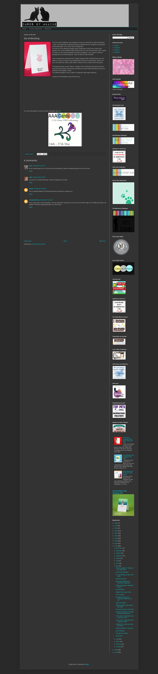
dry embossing (120, 589)
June (117, 563)
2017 (116, 546)
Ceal (30, 166)
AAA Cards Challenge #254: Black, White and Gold (128, 440)
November (119, 550)
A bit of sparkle (120, 594)
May (117, 566)
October (118, 553)
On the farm (119, 636)
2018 (116, 543)
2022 (116, 533)
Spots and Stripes (121, 603)
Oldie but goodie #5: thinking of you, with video (124, 568)
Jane (30, 177)
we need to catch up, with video (125, 609)
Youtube (116, 45)
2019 (116, 541)
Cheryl (31, 188)
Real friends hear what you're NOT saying (128, 473)
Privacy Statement (35, 29)
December (119, 548)
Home (24, 29)
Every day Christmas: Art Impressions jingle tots (123, 582)
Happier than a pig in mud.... (124, 592)
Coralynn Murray (34, 200)
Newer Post (28, 241)
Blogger (87, 664)
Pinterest (116, 50)
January (118, 646)
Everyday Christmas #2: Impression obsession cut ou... (124, 598)
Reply (31, 171)
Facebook (117, 47)
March (118, 641)
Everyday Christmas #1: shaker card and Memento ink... (125, 612)
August (118, 558)
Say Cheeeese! (120, 631)
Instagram (117, 52)
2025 (116, 525)
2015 (116, 652)
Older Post (102, 241)
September (119, 556)
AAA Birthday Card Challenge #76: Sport (128, 457)
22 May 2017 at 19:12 (39, 166)
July (117, 561)
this (59, 111)
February (118, 644)
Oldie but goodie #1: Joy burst (124, 628)
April (117, 639)
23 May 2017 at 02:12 (40, 188)
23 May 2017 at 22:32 (46, 200)
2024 (116, 528)
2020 (116, 538)
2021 (116, 536)
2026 (116, 523)
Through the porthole (122, 633)
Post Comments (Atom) (38, 244)
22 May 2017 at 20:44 (39, 177)
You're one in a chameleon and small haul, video (124, 616)
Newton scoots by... (121, 579)
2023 (116, 531)
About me (48, 29)
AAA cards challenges (122, 572)
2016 (116, 650)
